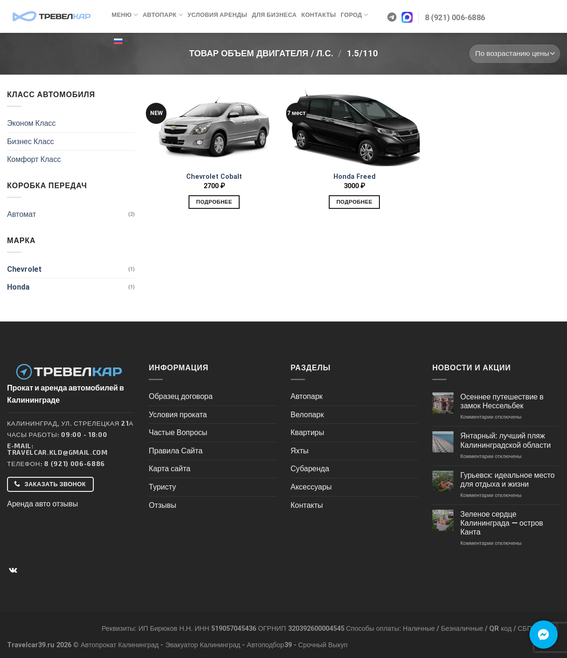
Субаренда (310, 468)
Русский (121, 40)
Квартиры (308, 432)
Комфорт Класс (34, 159)
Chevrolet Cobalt (214, 177)
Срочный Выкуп (323, 645)
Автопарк (163, 14)
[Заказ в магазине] (514, 54)
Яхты (300, 450)
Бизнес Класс (30, 141)
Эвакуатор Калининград (202, 645)
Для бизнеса (274, 14)
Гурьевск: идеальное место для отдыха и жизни (508, 480)
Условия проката (178, 414)
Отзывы (162, 505)
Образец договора (180, 396)
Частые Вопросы (178, 432)
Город (354, 14)
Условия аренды (217, 14)
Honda (18, 287)
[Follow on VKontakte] (13, 570)
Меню (125, 14)
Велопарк (307, 414)
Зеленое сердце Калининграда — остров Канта (502, 523)
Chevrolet (24, 269)
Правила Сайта (176, 450)
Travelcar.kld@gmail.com (57, 452)
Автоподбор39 (269, 645)
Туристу (162, 486)
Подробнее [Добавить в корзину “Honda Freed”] (354, 202)
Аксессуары (311, 486)
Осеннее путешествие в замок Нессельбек (502, 401)
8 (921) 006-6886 (74, 463)
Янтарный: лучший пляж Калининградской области (506, 440)
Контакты (319, 14)
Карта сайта (169, 468)
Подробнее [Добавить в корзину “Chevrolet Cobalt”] (214, 202)
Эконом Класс (31, 123)
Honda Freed (354, 177)
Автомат (21, 214)
